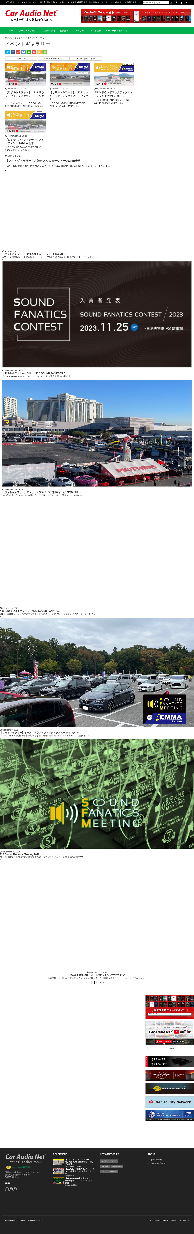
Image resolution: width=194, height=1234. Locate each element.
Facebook (170, 1048)
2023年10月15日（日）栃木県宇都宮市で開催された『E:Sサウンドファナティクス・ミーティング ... (47, 614)
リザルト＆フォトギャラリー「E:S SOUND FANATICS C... (34, 373)
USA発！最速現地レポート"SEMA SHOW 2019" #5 (97, 975)
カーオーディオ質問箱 (116, 31)
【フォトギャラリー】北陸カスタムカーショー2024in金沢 (43, 160)
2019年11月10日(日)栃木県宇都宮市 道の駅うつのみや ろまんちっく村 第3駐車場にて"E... (42, 857)
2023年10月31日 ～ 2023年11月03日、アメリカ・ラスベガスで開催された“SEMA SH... (43, 495)
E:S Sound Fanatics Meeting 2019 (19, 854)
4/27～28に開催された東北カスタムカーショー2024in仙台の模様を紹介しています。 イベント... (48, 257)
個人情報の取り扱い (159, 1163)
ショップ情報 (49, 31)
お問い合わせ (156, 1160)
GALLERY (113, 1172)
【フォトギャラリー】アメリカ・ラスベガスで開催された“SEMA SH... (41, 492)
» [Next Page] (107, 982)
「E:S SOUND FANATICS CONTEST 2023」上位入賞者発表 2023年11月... (37, 376)
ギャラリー (78, 31)
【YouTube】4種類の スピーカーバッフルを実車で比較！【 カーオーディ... (79, 1171)
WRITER (105, 1166)
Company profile (162, 1220)
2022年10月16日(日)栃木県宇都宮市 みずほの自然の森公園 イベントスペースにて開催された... (45, 735)
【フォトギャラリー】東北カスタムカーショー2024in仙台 (34, 254)
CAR (103, 1172)
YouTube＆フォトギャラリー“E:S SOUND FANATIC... (30, 611)
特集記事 (64, 31)
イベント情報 (94, 31)
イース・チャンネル (53, 58)
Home (12, 31)
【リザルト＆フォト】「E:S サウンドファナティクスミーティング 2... (24, 96)
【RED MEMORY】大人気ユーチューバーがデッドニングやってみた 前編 (79, 1181)
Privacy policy (183, 1220)
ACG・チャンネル (86, 58)
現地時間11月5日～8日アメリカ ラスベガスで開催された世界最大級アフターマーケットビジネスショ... (97, 978)
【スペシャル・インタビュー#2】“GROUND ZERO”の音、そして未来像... (79, 1162)
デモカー (21, 58)
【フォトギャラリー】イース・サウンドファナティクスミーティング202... (40, 732)
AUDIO (104, 1161)
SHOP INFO (117, 1166)
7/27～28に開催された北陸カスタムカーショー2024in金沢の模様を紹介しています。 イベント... (57, 165)
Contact (174, 1220)
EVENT (114, 1161)
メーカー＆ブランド (28, 31)
